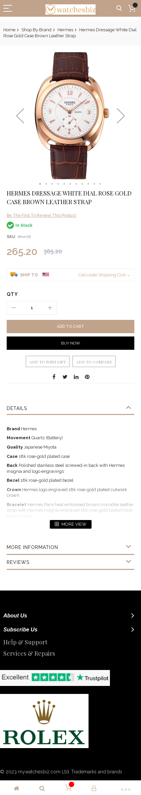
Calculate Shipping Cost (102, 274)
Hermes (65, 29)
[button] (20, 115)
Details (17, 408)
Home (9, 29)
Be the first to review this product (41, 215)
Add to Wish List (47, 361)
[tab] (70, 408)
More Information (32, 547)
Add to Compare (94, 361)
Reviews (18, 562)
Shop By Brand (36, 29)
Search (119, 8)
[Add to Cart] (70, 326)
